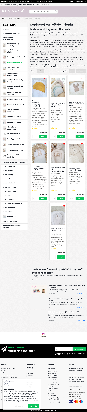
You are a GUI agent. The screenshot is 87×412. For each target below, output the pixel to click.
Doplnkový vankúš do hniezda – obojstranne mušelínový (39, 103)
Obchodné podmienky (11, 5)
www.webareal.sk (50, 410)
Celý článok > (80, 280)
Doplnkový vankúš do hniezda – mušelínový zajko (76, 103)
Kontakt (22, 5)
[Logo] (13, 11)
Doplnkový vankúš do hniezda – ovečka (76, 169)
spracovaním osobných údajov (73, 353)
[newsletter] (79, 349)
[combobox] (72, 71)
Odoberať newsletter (21, 350)
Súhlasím (33, 406)
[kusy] (34, 136)
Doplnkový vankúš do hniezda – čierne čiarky (58, 105)
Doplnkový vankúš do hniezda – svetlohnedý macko (58, 169)
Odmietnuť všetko (20, 406)
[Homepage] (1, 4)
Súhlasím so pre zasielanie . (70, 354)
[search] (55, 12)
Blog (47, 5)
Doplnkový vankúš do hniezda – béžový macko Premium (39, 168)
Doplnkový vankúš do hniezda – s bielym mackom (58, 230)
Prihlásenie (70, 1)
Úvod (3, 18)
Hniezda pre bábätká (14, 18)
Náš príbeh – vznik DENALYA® (36, 5)
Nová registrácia (81, 1)
